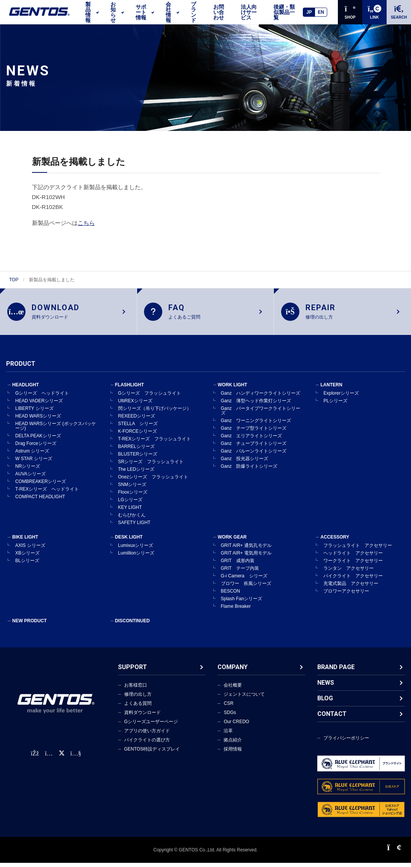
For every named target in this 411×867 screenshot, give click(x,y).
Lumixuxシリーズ (136, 549)
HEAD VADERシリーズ (39, 405)
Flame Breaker (236, 610)
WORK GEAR (232, 541)
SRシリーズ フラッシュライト (151, 466)
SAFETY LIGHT (134, 526)
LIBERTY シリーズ (34, 412)
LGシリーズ (130, 504)
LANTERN (331, 389)
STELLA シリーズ (138, 427)
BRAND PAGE (336, 671)
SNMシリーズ (132, 488)
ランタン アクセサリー (348, 572)
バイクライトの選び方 (147, 744)
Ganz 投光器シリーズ (245, 462)
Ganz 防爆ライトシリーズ (249, 470)
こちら (86, 223)
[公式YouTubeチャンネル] (75, 757)
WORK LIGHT (232, 389)
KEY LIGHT (130, 511)
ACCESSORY (334, 541)
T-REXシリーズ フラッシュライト (154, 443)
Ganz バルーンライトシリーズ (254, 455)
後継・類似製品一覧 (284, 12)
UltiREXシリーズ (135, 405)
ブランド (193, 12)
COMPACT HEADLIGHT (40, 501)
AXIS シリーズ (30, 549)
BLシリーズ (27, 564)
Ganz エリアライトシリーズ (251, 440)
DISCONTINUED (132, 625)
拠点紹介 (233, 744)
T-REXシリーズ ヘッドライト (47, 493)
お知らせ (113, 12)
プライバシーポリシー (346, 742)
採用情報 (233, 753)
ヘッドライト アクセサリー (353, 557)
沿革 (228, 735)
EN (321, 12)
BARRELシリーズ (136, 450)
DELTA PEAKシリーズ (38, 440)
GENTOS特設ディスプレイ (152, 753)
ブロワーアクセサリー (346, 595)
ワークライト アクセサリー (353, 564)
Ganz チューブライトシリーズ (254, 447)
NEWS (325, 686)
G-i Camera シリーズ (244, 580)
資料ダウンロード (142, 716)
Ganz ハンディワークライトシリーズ (261, 397)
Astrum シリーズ (32, 455)
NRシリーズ (27, 470)
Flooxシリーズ (132, 496)
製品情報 (88, 12)
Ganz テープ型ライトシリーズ (254, 432)
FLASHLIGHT (129, 389)
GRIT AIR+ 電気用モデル (246, 557)
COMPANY (232, 671)
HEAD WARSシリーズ (38, 420)
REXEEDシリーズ (136, 420)
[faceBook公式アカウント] (35, 757)
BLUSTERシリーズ (137, 458)
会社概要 (233, 689)
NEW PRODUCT (29, 625)
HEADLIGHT (25, 389)
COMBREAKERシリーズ (40, 485)
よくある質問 (138, 707)
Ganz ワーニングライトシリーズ (256, 424)
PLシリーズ (335, 405)
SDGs (230, 716)
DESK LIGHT (129, 541)
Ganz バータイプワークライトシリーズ (261, 415)
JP (309, 12)
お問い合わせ (218, 12)
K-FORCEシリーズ (137, 435)
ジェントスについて (244, 698)
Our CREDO (236, 725)
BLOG (325, 702)
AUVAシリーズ (30, 478)
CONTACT (332, 718)
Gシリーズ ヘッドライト (42, 397)
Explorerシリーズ (341, 397)
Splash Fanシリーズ (241, 603)
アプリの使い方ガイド (147, 735)
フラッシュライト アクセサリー (357, 549)
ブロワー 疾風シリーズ (246, 587)
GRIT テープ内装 (240, 572)
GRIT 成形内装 (237, 564)
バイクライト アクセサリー (353, 580)
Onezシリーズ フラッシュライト (153, 481)
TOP (13, 279)
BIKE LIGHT (25, 541)
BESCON (230, 595)
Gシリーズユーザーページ (151, 725)
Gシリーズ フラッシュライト (149, 397)
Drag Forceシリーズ (35, 447)
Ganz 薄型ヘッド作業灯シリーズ (256, 405)
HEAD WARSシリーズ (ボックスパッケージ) (55, 430)
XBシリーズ (27, 557)
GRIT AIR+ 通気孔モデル (246, 549)
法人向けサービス (249, 12)
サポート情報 (141, 12)
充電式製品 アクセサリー (350, 587)
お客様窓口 (135, 689)
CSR (228, 707)
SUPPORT (132, 671)
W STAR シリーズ (33, 462)
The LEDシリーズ (136, 473)
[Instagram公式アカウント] (49, 757)
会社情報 (168, 12)
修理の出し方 (138, 698)
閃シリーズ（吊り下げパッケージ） (154, 412)
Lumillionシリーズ (136, 557)
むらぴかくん (132, 519)
